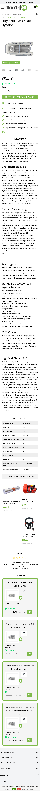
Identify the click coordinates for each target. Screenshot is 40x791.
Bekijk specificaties (10, 63)
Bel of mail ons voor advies (16, 124)
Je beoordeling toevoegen (20, 568)
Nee (19, 789)
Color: (5, 87)
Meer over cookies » (28, 789)
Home (3, 17)
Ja (14, 789)
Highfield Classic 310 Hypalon (16, 17)
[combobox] (20, 14)
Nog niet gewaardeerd (8, 510)
